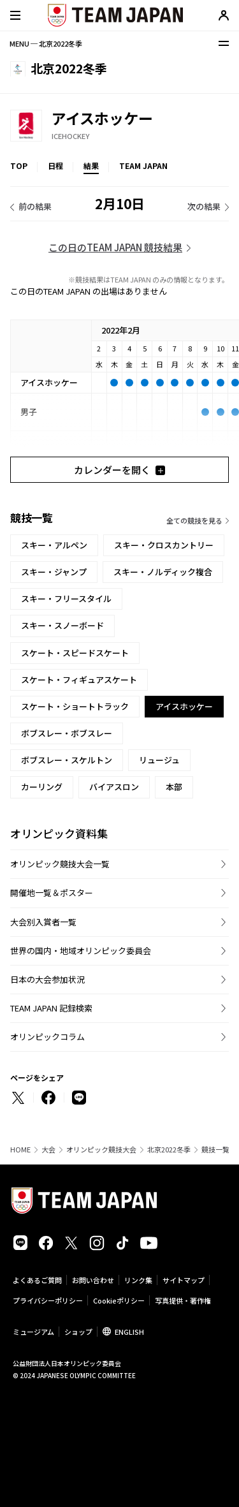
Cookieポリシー (119, 1300)
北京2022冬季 (169, 1149)
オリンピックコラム (47, 1037)
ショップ (78, 1332)
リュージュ (159, 760)
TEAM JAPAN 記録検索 (51, 1008)
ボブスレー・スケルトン (66, 760)
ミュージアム (33, 1332)
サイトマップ (184, 1280)
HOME (20, 1149)
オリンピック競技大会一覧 (60, 864)
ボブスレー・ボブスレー (66, 733)
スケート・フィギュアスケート (79, 679)
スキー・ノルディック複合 (162, 572)
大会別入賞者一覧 (43, 922)
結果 (91, 165)
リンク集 (138, 1280)
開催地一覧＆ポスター (51, 892)
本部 (174, 787)
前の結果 (35, 206)
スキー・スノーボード (62, 625)
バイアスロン (114, 787)
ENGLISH (129, 1332)
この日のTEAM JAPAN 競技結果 (115, 247)
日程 (55, 165)
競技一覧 (215, 1149)
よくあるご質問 (37, 1280)
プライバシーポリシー (48, 1300)
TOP (18, 165)
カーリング (41, 787)
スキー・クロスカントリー (164, 545)
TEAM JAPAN (143, 165)
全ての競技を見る (194, 520)
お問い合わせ (93, 1280)
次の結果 (204, 206)
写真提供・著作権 (183, 1300)
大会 (48, 1149)
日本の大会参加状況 (47, 979)
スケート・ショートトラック (75, 706)
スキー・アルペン (54, 545)
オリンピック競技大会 (101, 1149)
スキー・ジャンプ (54, 572)
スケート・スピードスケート (75, 653)
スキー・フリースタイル (66, 598)
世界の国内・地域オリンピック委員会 (80, 951)
